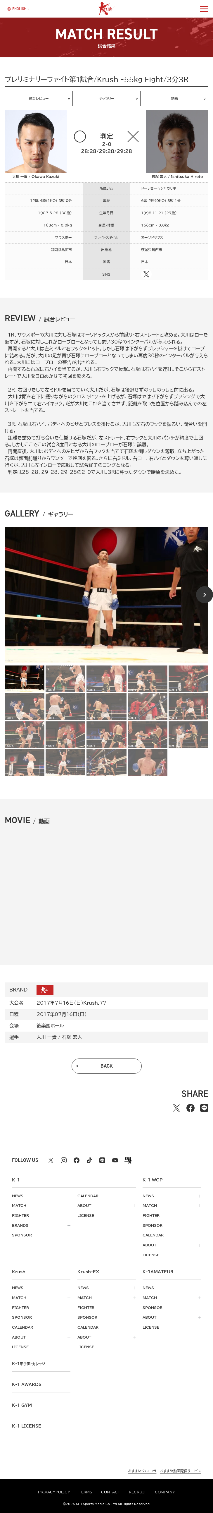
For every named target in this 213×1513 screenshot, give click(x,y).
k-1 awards (26, 1384)
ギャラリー (106, 98)
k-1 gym (22, 1405)
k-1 (28, 1364)
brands (20, 1225)
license (85, 1215)
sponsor (22, 1235)
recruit (137, 1492)
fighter (20, 1215)
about (84, 1205)
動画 (174, 98)
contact (110, 1492)
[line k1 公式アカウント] (102, 1160)
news (17, 1196)
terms (85, 1492)
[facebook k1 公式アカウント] (76, 1160)
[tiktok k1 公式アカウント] (89, 1160)
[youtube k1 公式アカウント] (115, 1160)
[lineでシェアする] (204, 1108)
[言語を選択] (16, 9)
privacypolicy (54, 1492)
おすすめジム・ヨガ (142, 1471)
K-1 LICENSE (26, 1426)
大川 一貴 (47, 1037)
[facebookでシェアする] (190, 1108)
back (107, 1065)
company (165, 1492)
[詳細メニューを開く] (204, 9)
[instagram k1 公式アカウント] (63, 1160)
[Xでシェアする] (176, 1108)
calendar (87, 1196)
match (19, 1205)
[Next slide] (204, 594)
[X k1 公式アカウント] (51, 1160)
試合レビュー (39, 98)
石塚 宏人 (72, 1037)
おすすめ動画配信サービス (180, 1471)
